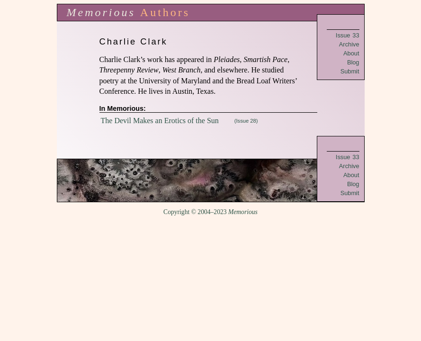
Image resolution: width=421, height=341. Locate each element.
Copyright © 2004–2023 (210, 211)
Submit (349, 71)
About (351, 53)
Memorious (101, 12)
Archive (349, 44)
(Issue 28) (246, 121)
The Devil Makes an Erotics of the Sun (160, 121)
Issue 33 (347, 35)
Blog (353, 62)
